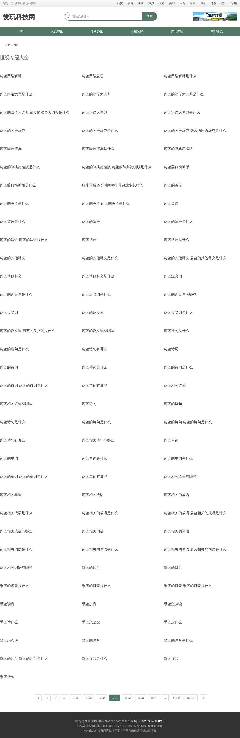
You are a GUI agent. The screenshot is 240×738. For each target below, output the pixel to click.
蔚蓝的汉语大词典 (96, 94)
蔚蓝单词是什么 (94, 458)
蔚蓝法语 (89, 240)
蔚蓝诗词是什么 (94, 367)
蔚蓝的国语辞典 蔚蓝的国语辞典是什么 (195, 131)
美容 (172, 3)
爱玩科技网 (19, 17)
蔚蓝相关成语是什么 (16, 513)
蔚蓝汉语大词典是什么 (182, 112)
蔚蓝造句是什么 (176, 331)
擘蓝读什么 (9, 622)
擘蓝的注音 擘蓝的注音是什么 (24, 659)
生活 (141, 3)
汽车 (224, 3)
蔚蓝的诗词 (9, 367)
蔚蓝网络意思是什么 (16, 94)
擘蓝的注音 (91, 640)
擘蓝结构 (7, 677)
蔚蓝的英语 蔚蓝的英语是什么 (106, 203)
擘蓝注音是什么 (94, 659)
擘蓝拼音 (89, 604)
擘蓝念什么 (173, 622)
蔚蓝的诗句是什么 (96, 422)
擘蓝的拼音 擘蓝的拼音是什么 (188, 586)
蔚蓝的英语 (173, 185)
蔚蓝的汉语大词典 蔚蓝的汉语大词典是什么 (34, 112)
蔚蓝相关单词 (11, 495)
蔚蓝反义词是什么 (178, 313)
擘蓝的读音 (91, 568)
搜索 (150, 16)
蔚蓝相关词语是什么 (16, 549)
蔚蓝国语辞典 (11, 149)
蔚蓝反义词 (9, 313)
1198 (75, 697)
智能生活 (217, 31)
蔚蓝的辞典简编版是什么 (20, 167)
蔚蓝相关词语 (93, 531)
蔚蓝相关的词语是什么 (100, 549)
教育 (130, 3)
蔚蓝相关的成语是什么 (100, 513)
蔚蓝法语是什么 (176, 240)
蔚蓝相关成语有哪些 (16, 531)
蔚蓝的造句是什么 (14, 349)
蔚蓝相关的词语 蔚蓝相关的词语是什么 (195, 549)
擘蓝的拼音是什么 (96, 586)
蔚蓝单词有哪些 (94, 477)
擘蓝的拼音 (173, 568)
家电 (234, 3)
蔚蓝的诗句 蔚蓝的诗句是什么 (188, 422)
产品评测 (177, 31)
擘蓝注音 (171, 659)
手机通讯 (97, 31)
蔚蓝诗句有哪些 (12, 440)
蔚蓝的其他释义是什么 (100, 258)
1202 (127, 697)
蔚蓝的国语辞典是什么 (100, 131)
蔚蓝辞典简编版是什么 (18, 185)
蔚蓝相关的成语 (176, 495)
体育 (203, 3)
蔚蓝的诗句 (173, 404)
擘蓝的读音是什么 (14, 586)
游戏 (213, 3)
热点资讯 (57, 31)
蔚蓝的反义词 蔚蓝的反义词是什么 (27, 331)
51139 (191, 697)
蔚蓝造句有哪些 (94, 349)
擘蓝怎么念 (91, 622)
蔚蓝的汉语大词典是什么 (184, 94)
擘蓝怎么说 (9, 640)
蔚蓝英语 (171, 203)
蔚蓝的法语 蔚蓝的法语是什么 (24, 240)
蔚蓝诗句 (89, 404)
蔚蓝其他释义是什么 (98, 276)
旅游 (151, 3)
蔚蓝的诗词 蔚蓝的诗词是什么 (24, 386)
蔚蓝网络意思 (93, 76)
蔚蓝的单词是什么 (178, 458)
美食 (182, 3)
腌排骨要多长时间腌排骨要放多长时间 (112, 185)
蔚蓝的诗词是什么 (178, 367)
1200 (101, 697)
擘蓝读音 (7, 604)
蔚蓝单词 (171, 440)
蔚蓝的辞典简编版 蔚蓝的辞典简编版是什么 (116, 167)
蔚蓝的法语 (91, 222)
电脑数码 (137, 31)
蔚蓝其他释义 (11, 276)
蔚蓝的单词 (9, 458)
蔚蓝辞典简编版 (176, 167)
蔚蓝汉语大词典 (94, 112)
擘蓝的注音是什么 (178, 640)
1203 (141, 697)
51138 (177, 697)
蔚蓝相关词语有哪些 (16, 568)
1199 (88, 697)
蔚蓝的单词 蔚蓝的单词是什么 (24, 477)
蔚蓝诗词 (171, 349)
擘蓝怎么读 (173, 604)
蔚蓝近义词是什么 (96, 294)
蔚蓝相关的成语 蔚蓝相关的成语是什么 (195, 513)
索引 (17, 45)
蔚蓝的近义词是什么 (16, 294)
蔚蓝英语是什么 (12, 222)
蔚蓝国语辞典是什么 (98, 149)
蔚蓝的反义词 (93, 313)
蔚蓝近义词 (173, 276)
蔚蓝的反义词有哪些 (98, 331)
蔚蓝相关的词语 (176, 531)
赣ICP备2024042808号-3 (149, 721)
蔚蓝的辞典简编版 (178, 149)
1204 (154, 697)
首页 (20, 31)
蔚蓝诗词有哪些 (94, 386)
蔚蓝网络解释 (11, 76)
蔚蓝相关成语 (93, 495)
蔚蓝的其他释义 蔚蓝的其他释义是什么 (195, 258)
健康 (192, 3)
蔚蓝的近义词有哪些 (180, 294)
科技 (120, 3)
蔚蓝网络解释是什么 (180, 76)
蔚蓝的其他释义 (12, 258)
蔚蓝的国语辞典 (12, 131)
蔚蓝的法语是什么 (178, 222)
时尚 (161, 3)
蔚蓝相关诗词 (175, 386)
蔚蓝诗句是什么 (12, 422)
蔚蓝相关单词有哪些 (180, 477)
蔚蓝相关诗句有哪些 (98, 440)
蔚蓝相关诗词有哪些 (16, 404)
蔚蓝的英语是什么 (14, 203)
